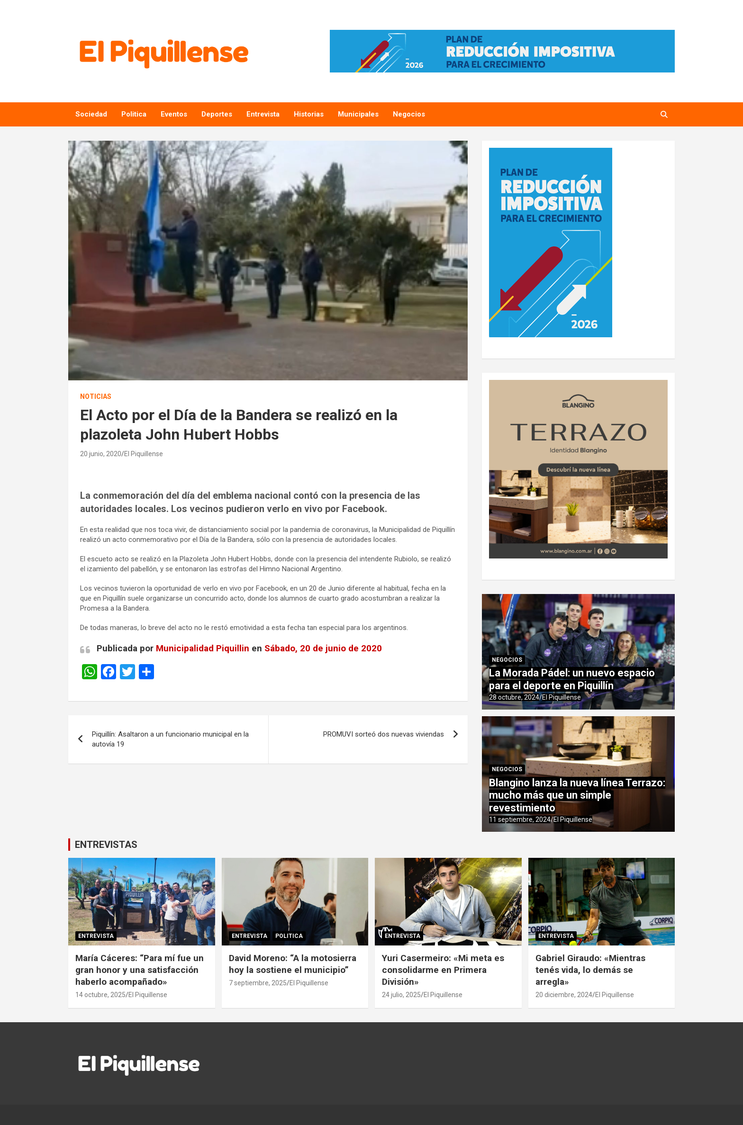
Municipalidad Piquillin (202, 648)
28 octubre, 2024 (514, 697)
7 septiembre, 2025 (258, 983)
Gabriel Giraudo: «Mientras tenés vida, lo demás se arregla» (590, 970)
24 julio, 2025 (401, 995)
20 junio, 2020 (100, 454)
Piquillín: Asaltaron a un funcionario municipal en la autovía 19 (170, 739)
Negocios (409, 114)
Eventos (174, 114)
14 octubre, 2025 (100, 995)
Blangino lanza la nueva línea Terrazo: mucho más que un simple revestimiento (577, 795)
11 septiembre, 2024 (520, 819)
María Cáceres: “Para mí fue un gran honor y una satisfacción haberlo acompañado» (139, 970)
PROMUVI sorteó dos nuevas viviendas (383, 734)
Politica (133, 114)
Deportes (216, 114)
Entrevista (263, 114)
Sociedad (91, 114)
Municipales (358, 114)
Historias (309, 114)
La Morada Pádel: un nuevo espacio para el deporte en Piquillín (572, 679)
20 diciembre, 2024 (563, 995)
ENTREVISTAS (106, 844)
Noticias (95, 396)
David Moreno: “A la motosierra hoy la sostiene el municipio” (292, 964)
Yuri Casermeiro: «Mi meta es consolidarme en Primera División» (443, 970)
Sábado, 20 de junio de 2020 (323, 648)
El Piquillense (143, 454)
